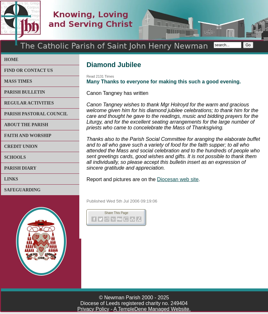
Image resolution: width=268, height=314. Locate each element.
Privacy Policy (93, 309)
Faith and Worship (27, 135)
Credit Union (20, 146)
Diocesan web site (178, 179)
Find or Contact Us (28, 70)
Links (11, 179)
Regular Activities (29, 103)
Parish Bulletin (24, 92)
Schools (15, 157)
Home (11, 59)
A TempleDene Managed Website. (152, 309)
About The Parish (26, 124)
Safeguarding (22, 190)
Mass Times (18, 81)
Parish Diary (20, 168)
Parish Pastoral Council (36, 113)
